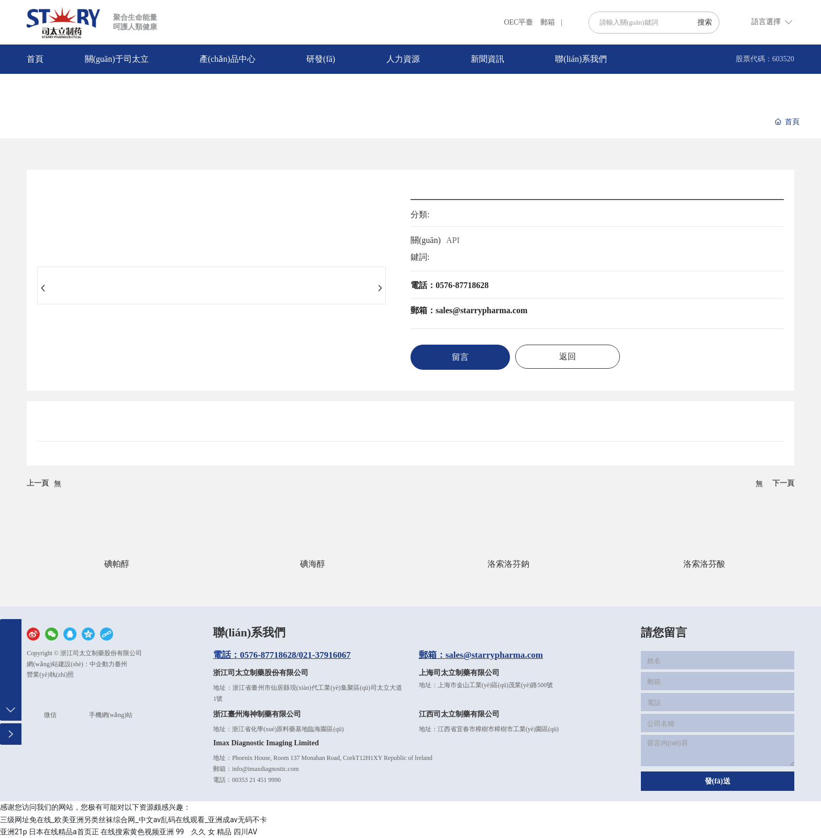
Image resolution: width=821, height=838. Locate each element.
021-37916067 (325, 655)
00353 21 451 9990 (256, 780)
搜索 (704, 22)
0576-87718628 (268, 655)
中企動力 (102, 664)
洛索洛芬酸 (704, 563)
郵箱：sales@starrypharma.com (468, 310)
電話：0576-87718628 (449, 285)
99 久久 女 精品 (204, 832)
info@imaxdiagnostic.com (265, 769)
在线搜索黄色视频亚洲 (137, 832)
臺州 (121, 664)
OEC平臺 (518, 22)
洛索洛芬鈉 (508, 563)
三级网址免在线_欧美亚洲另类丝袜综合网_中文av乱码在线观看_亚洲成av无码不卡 (133, 819)
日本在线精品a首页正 (64, 832)
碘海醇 (312, 563)
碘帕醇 (116, 563)
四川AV (245, 832)
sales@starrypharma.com (494, 655)
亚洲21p (13, 832)
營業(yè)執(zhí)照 (50, 674)
